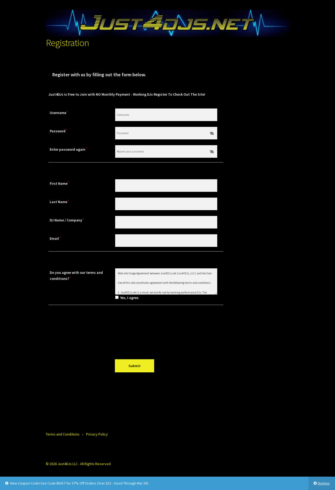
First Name (59, 183)
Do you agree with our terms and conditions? (76, 275)
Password (58, 130)
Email (55, 238)
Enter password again (68, 149)
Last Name (59, 201)
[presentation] (136, 332)
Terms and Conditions (63, 434)
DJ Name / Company (67, 219)
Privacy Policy (97, 434)
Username (59, 112)
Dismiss (324, 483)
